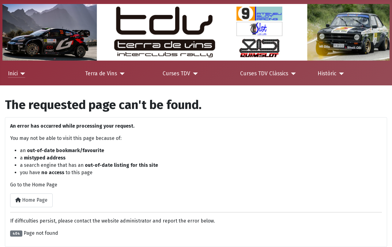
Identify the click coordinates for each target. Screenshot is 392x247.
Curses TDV (176, 73)
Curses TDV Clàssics (264, 73)
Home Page (31, 200)
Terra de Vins (101, 73)
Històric (327, 73)
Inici (13, 73)
